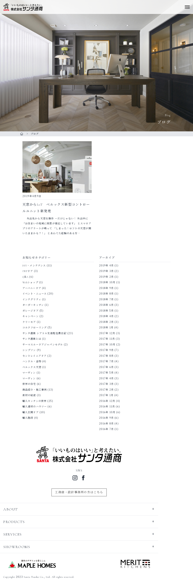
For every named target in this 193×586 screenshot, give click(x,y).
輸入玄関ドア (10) (33, 412)
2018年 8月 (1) (108, 293)
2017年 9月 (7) (109, 350)
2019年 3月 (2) (109, 271)
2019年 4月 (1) (108, 265)
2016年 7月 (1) (108, 429)
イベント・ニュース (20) (38, 293)
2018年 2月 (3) (109, 322)
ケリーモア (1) (31, 322)
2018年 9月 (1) (108, 288)
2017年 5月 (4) (109, 372)
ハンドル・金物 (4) (34, 361)
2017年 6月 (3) (109, 367)
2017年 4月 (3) (109, 378)
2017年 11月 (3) (109, 338)
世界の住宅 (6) (31, 384)
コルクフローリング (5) (37, 327)
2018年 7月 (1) (108, 299)
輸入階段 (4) (30, 417)
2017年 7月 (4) (109, 361)
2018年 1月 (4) (108, 327)
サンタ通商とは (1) (34, 338)
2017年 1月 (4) (108, 395)
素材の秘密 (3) (31, 395)
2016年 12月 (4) (109, 401)
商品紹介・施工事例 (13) (37, 389)
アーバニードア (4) (34, 288)
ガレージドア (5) (33, 310)
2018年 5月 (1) (108, 310)
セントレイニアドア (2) (37, 355)
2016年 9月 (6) (109, 417)
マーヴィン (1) (31, 372)
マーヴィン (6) (31, 378)
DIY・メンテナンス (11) (37, 265)
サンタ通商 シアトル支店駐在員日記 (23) (47, 333)
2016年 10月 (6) (109, 412)
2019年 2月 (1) (108, 276)
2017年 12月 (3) (109, 333)
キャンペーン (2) (33, 316)
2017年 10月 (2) (109, 344)
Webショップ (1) (32, 282)
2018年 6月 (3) (109, 305)
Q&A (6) (27, 276)
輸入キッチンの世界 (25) (37, 401)
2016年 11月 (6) (109, 406)
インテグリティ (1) (34, 299)
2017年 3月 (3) (109, 384)
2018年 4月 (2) (109, 316)
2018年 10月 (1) (109, 282)
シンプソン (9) (31, 350)
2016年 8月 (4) (109, 423)
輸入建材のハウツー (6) (37, 406)
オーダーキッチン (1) (35, 305)
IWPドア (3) (30, 271)
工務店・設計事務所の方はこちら (79, 492)
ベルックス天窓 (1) (34, 367)
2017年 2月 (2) (109, 389)
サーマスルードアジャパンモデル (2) (45, 344)
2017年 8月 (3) (109, 355)
